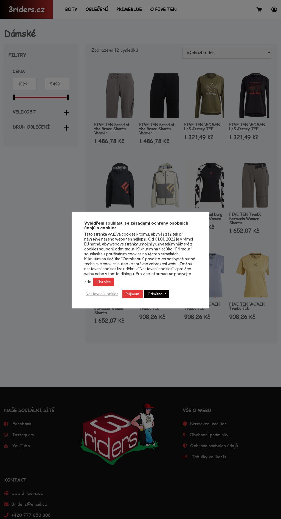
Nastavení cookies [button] (102, 293)
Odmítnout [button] (157, 294)
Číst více (104, 282)
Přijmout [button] (133, 294)
